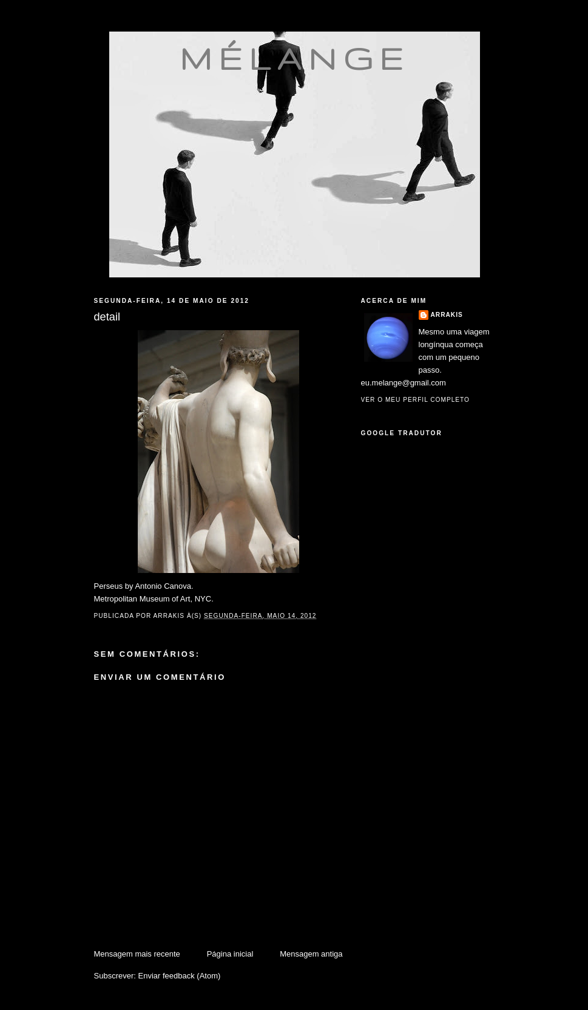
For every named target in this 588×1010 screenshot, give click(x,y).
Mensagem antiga (311, 953)
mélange (295, 58)
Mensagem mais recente (137, 953)
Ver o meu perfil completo (415, 399)
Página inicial (230, 953)
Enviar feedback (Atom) (179, 975)
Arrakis (447, 314)
